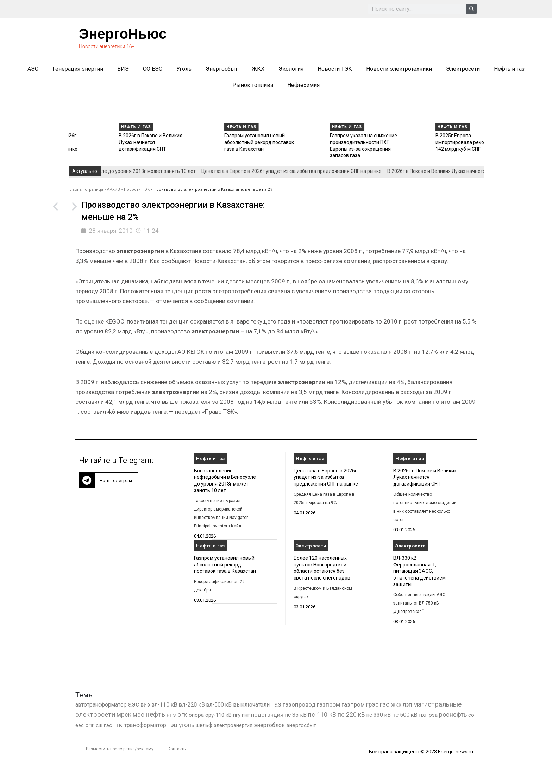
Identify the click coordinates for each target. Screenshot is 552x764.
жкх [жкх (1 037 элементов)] (396, 704)
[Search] (471, 9)
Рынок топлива (252, 85)
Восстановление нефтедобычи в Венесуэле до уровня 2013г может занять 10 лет (104, 171)
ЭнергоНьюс (123, 34)
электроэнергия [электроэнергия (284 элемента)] (233, 725)
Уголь (184, 68)
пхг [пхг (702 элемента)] (423, 715)
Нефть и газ (509, 68)
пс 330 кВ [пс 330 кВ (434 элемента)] (378, 715)
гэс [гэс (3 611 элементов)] (384, 704)
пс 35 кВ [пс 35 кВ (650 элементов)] (296, 715)
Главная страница (85, 189)
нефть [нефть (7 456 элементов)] (155, 714)
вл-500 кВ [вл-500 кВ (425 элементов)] (219, 704)
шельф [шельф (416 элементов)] (204, 725)
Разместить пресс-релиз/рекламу (119, 748)
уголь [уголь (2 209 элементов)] (186, 724)
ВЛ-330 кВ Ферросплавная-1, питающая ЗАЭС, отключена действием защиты (419, 571)
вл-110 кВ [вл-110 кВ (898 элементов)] (164, 704)
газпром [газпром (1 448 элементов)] (328, 704)
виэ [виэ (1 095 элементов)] (145, 704)
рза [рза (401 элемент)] (433, 715)
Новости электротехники (399, 68)
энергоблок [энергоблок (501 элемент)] (269, 725)
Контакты (177, 748)
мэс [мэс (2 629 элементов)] (138, 714)
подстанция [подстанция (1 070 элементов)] (267, 714)
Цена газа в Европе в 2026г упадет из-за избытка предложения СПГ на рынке (97, 142)
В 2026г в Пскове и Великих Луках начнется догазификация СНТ (202, 142)
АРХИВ (113, 189)
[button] (108, 480)
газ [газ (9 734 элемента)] (276, 704)
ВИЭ (123, 68)
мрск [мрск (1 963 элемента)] (124, 714)
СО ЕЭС (152, 68)
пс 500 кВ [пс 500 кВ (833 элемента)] (405, 715)
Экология (290, 68)
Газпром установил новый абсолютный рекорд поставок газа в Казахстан (311, 142)
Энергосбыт (222, 68)
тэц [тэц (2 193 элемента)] (172, 724)
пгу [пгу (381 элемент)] (236, 715)
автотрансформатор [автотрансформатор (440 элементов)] (101, 704)
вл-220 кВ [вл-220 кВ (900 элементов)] (192, 704)
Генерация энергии (77, 68)
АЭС (32, 68)
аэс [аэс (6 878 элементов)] (133, 704)
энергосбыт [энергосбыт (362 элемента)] (301, 725)
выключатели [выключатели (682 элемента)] (251, 704)
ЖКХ (258, 68)
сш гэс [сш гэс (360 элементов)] (104, 725)
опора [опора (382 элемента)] (196, 715)
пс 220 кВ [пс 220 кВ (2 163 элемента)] (351, 714)
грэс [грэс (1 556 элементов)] (372, 704)
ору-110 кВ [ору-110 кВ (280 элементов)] (218, 715)
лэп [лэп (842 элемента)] (407, 704)
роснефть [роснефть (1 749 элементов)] (453, 714)
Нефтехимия (303, 85)
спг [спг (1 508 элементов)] (89, 724)
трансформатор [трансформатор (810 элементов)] (145, 725)
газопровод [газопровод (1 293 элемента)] (299, 704)
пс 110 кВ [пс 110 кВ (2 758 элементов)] (322, 714)
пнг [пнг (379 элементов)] (246, 715)
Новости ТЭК (335, 68)
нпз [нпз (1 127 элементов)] (171, 714)
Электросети (463, 68)
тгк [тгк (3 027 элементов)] (118, 724)
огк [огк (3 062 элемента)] (182, 714)
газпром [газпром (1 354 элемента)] (353, 704)
